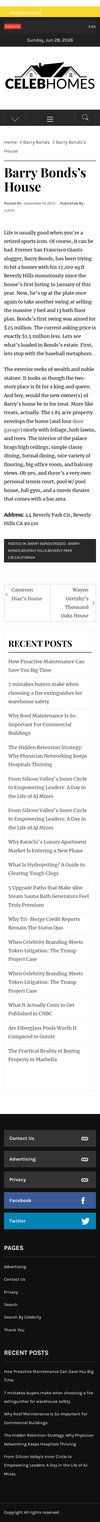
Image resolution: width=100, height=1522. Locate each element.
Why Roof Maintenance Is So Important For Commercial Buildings (41, 724)
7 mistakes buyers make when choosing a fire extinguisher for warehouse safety (45, 693)
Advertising (22, 1159)
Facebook (20, 1200)
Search (11, 1304)
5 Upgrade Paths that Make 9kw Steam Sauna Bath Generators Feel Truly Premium (48, 896)
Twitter (17, 1221)
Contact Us (21, 1138)
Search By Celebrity (22, 1317)
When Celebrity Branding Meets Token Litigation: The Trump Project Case (45, 950)
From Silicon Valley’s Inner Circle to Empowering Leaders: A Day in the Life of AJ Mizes (47, 787)
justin (9, 210)
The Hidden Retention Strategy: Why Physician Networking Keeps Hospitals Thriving (47, 756)
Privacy (17, 1180)
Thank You (14, 1329)
